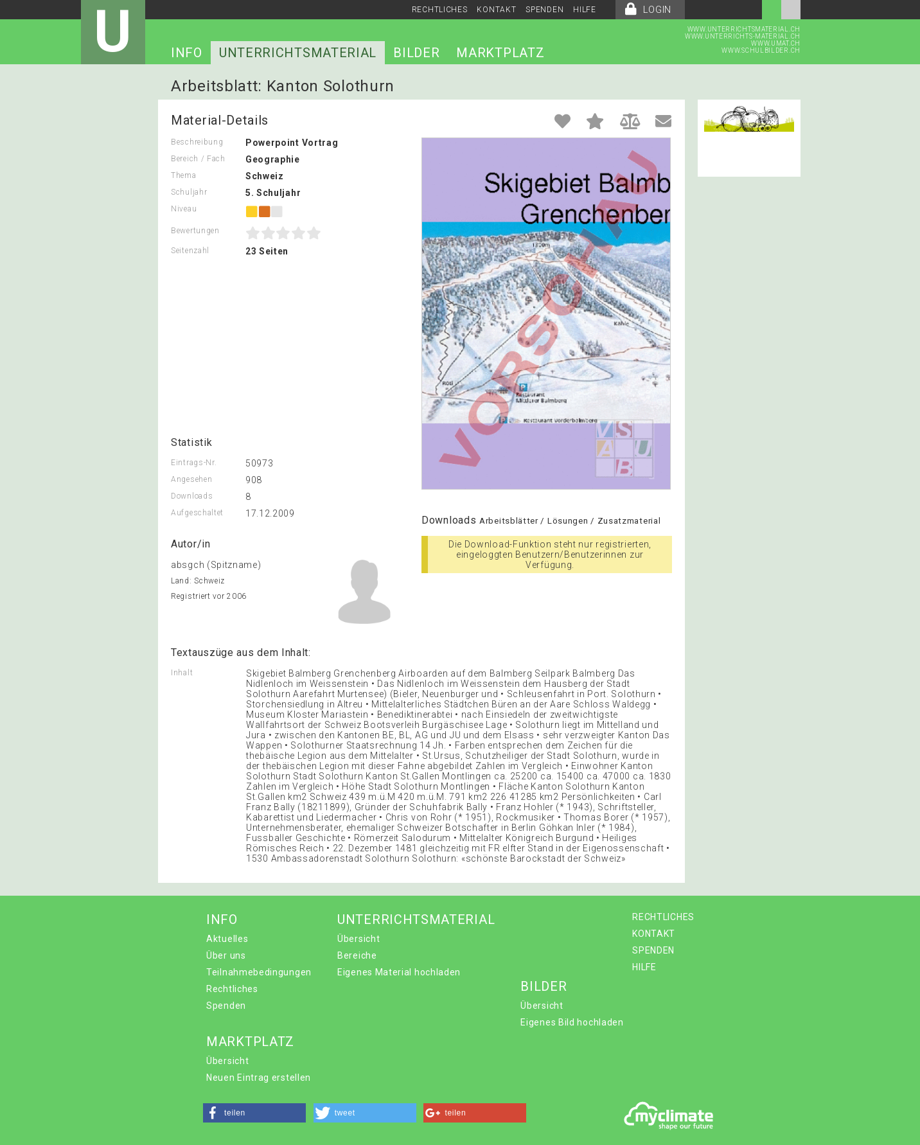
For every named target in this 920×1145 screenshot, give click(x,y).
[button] (254, 1113)
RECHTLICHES (440, 9)
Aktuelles (227, 939)
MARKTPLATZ (500, 52)
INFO (186, 52)
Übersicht (358, 939)
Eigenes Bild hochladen (571, 1022)
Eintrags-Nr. (194, 462)
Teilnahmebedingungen (259, 972)
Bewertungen (195, 230)
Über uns (226, 955)
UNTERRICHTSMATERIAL (297, 52)
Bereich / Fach (198, 158)
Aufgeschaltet (197, 512)
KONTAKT (496, 9)
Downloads (192, 496)
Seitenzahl (190, 250)
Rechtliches (232, 989)
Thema (184, 175)
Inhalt (182, 672)
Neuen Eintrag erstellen (258, 1077)
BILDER (416, 52)
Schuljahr (189, 192)
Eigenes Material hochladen (399, 972)
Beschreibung (197, 142)
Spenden (226, 1005)
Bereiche (357, 955)
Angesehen (191, 479)
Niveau (184, 208)
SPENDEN (544, 9)
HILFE (584, 9)
